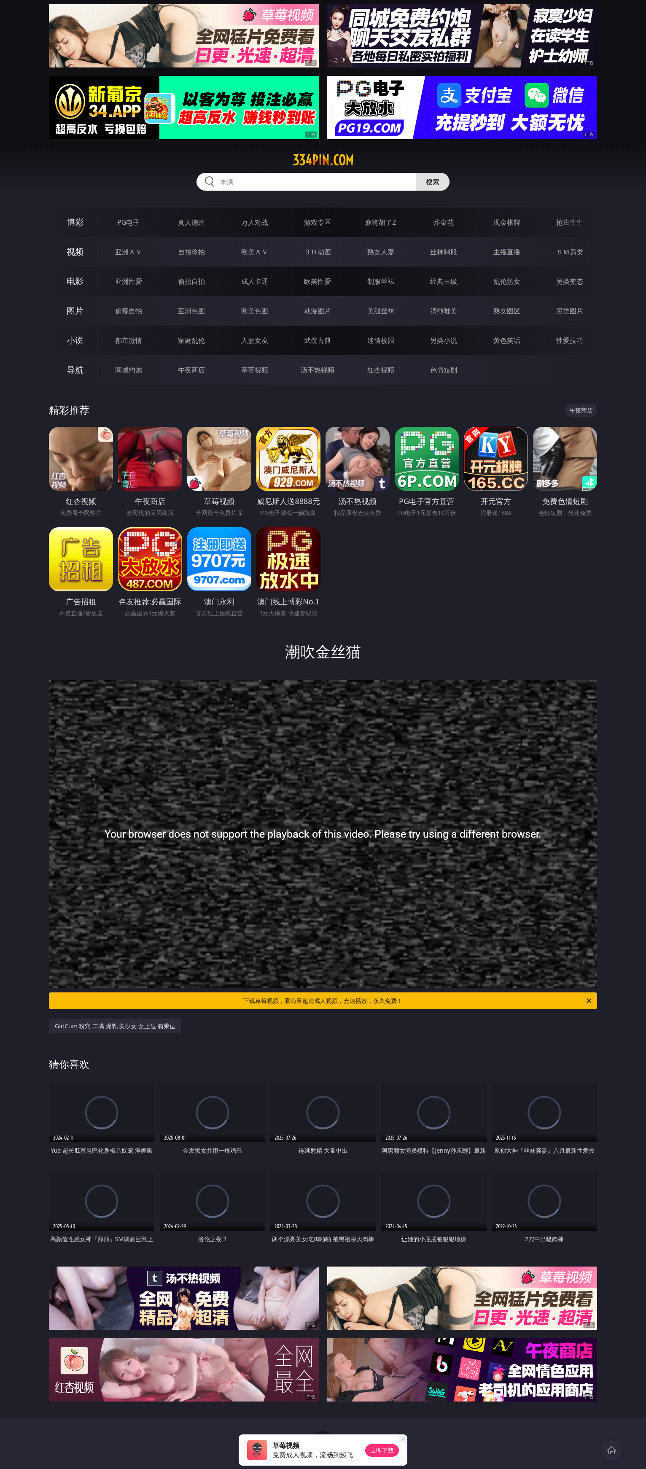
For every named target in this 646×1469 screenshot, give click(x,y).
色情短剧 (443, 370)
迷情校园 (380, 340)
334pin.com (323, 160)
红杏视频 (380, 370)
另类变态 (569, 281)
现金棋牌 (506, 222)
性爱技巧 (569, 340)
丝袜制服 (443, 251)
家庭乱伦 (191, 340)
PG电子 (128, 222)
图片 (75, 310)
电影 (75, 281)
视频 (75, 251)
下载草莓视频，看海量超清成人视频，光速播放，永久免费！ (418, 1001)
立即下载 (382, 1450)
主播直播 (506, 251)
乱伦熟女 (506, 281)
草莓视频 (254, 370)
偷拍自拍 (191, 281)
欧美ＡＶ (254, 251)
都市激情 (128, 340)
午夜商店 (191, 370)
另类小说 (443, 340)
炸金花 (443, 222)
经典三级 (443, 281)
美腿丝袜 (380, 310)
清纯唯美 (443, 310)
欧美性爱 (317, 281)
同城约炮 (128, 370)
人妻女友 (254, 340)
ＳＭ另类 (569, 251)
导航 (75, 369)
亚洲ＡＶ (128, 251)
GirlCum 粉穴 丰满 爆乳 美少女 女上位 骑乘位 (115, 1026)
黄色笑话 (506, 340)
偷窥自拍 (128, 310)
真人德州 (191, 222)
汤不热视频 (317, 370)
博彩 (75, 222)
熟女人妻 (380, 251)
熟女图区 (506, 310)
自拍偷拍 (191, 251)
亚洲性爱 (128, 281)
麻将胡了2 (380, 222)
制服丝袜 (380, 281)
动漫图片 (317, 310)
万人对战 (254, 222)
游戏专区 (317, 222)
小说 (75, 340)
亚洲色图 (191, 310)
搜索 (432, 181)
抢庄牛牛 (569, 222)
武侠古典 (317, 340)
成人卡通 (254, 281)
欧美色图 (254, 310)
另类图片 (569, 310)
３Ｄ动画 (317, 251)
